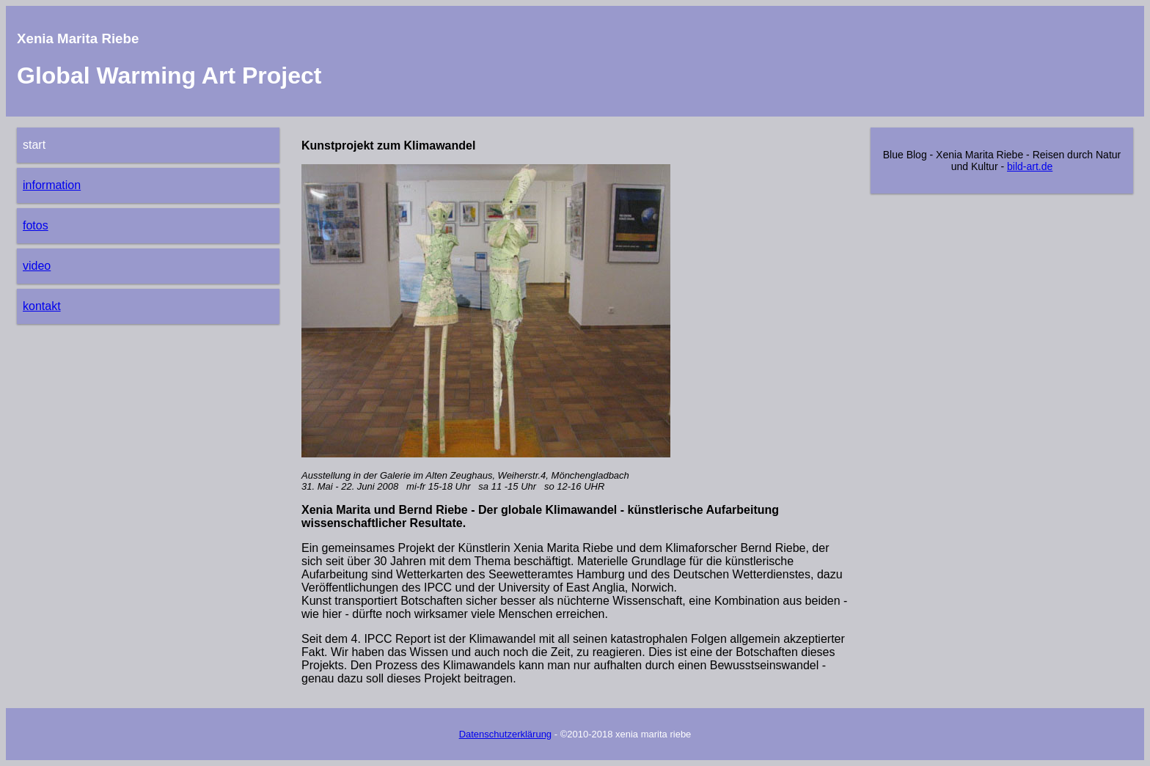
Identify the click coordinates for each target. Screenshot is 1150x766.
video (37, 265)
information (52, 185)
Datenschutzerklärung (505, 734)
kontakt (42, 306)
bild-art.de (1029, 166)
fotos (35, 225)
